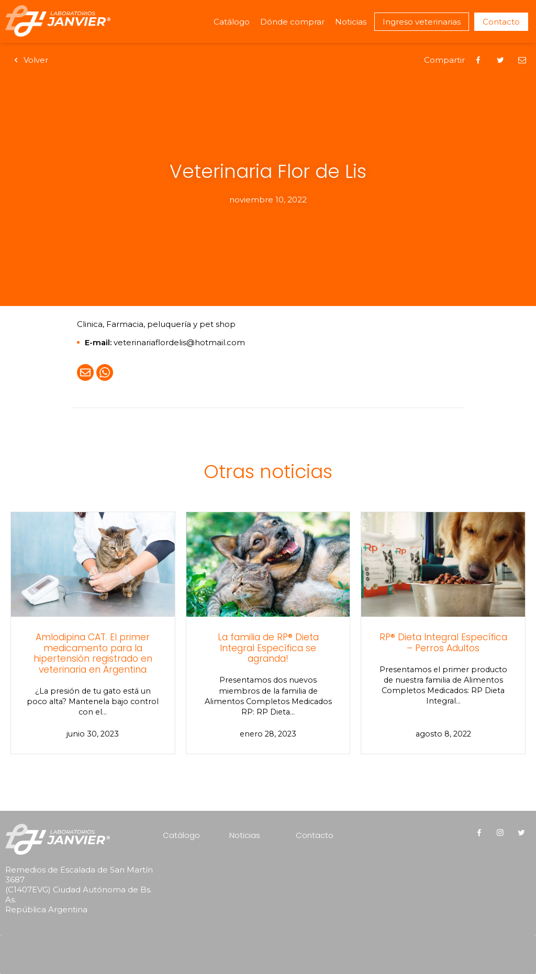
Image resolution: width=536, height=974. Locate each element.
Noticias (350, 22)
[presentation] (72, 940)
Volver (29, 60)
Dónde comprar (292, 22)
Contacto (501, 22)
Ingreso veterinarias (422, 22)
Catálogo (232, 22)
